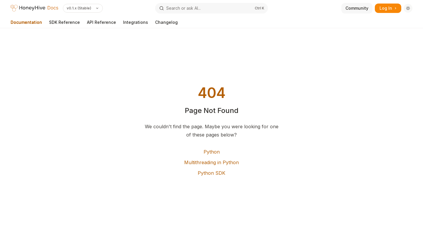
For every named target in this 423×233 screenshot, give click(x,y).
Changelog (166, 24)
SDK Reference (64, 24)
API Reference (101, 24)
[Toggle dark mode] (408, 8)
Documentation (26, 24)
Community (356, 8)
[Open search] (211, 8)
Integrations (135, 24)
